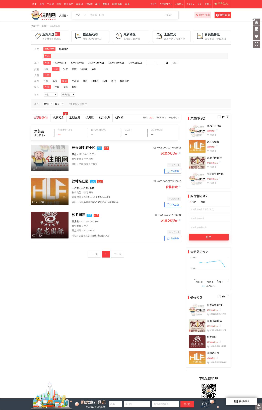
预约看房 (223, 15)
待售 (56, 86)
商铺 (74, 69)
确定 (175, 63)
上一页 (94, 254)
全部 (47, 55)
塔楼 (105, 80)
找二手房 (104, 117)
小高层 (75, 80)
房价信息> (39, 135)
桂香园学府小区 (215, 173)
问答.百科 (117, 4)
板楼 (113, 80)
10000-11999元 (96, 62)
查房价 (106, 4)
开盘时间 (173, 117)
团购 (203, 202)
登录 (200, 4)
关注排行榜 (197, 118)
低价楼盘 (196, 297)
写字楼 (84, 69)
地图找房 (203, 15)
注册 (207, 4)
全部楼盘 (41, 117)
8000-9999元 (77, 62)
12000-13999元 (116, 62)
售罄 (74, 86)
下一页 (117, 254)
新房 (41, 4)
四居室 (84, 188)
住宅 (55, 69)
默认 (152, 117)
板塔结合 (124, 80)
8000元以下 (60, 62)
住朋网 (44, 26)
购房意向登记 (199, 196)
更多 (127, 4)
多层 (64, 80)
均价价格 (160, 117)
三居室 (75, 188)
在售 (65, 86)
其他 (74, 154)
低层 (54, 80)
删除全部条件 (80, 104)
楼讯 (97, 4)
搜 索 (169, 15)
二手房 (50, 4)
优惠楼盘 (60, 116)
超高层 (95, 80)
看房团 (79, 4)
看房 (194, 202)
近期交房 (74, 117)
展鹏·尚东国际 (214, 157)
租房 (58, 4)
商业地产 (68, 4)
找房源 (90, 117)
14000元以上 (135, 62)
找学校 (119, 117)
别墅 (65, 69)
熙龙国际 (212, 337)
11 (43, 202)
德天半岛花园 (214, 125)
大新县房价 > (199, 251)
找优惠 (89, 4)
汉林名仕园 (213, 141)
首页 (34, 4)
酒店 (94, 69)
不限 (47, 62)
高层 (85, 80)
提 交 (187, 404)
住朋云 (153, 4)
